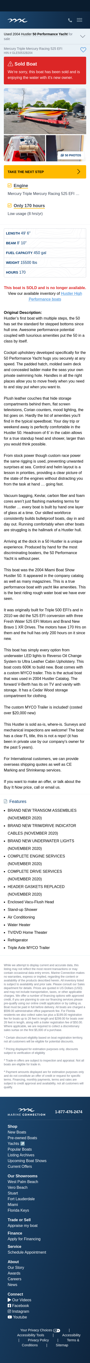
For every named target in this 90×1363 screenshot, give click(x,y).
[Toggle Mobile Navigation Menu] (79, 20)
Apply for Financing (24, 1239)
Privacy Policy (38, 1340)
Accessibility (71, 1335)
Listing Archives (21, 1155)
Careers (14, 1279)
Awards (14, 1273)
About (13, 1262)
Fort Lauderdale (21, 1199)
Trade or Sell (19, 1220)
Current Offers (20, 1166)
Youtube (17, 1317)
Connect (15, 1294)
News (12, 1285)
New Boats (17, 1132)
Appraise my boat (23, 1226)
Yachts (13, 1144)
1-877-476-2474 (68, 1112)
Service (14, 1247)
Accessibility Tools (30, 1335)
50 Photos (71, 155)
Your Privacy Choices (40, 1330)
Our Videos (19, 1300)
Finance (15, 1233)
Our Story (16, 1268)
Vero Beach (18, 1187)
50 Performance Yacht (50, 34)
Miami (13, 1205)
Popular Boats (20, 1149)
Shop (12, 1126)
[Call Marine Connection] (70, 20)
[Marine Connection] (17, 20)
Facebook (18, 1306)
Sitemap (62, 1345)
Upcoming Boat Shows (27, 1161)
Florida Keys (18, 1210)
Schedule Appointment (27, 1252)
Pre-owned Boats (22, 1138)
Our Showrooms (22, 1176)
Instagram (18, 1311)
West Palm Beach (23, 1182)
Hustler (26, 34)
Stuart (13, 1193)
